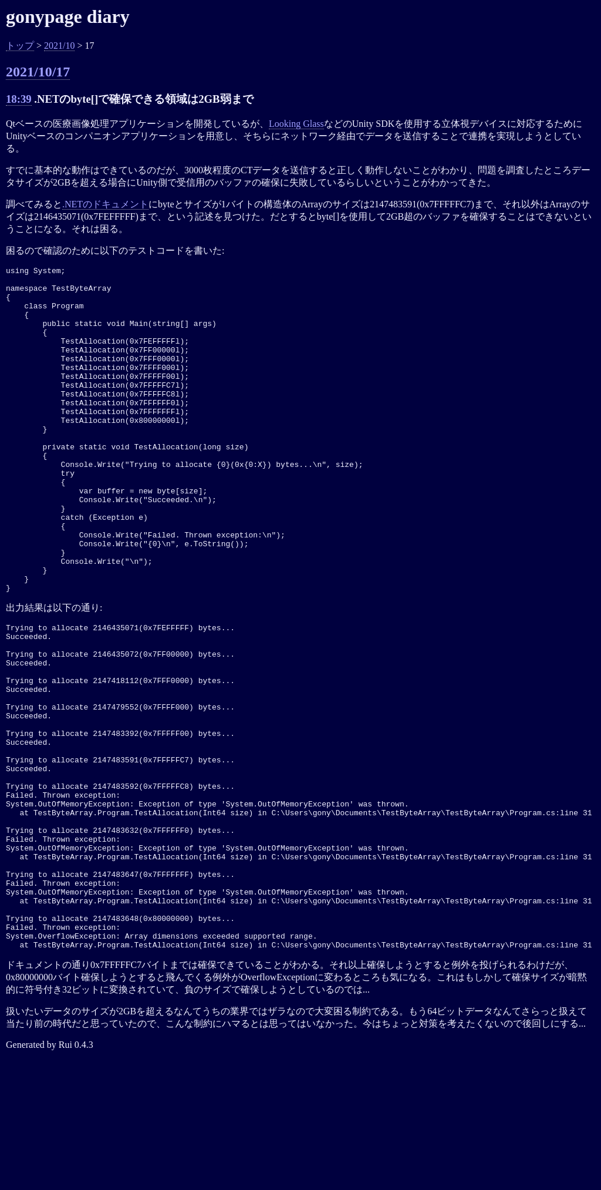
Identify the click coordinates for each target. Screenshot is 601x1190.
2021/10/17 (38, 71)
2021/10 (59, 46)
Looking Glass (296, 124)
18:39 (19, 99)
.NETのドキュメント (105, 204)
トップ (20, 46)
